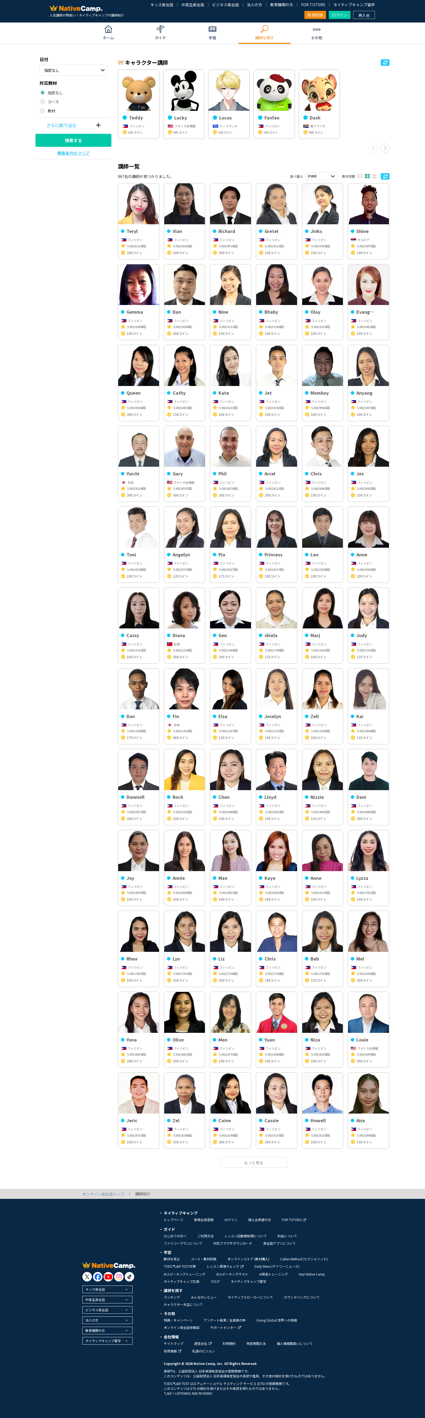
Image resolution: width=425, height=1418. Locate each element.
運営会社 (203, 1343)
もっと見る (253, 1162)
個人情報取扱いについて (295, 1343)
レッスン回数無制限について (245, 1236)
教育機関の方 (281, 4)
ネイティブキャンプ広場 (181, 1281)
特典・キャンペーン (178, 1320)
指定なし (51, 70)
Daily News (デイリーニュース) (277, 1266)
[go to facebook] (97, 1276)
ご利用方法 (205, 1236)
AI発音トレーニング (273, 1274)
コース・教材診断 (204, 1259)
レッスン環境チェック (225, 1266)
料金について (287, 1236)
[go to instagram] (119, 1276)
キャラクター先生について (183, 1304)
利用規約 (229, 1343)
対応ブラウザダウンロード (232, 1243)
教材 (51, 111)
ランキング (172, 1297)
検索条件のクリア (73, 153)
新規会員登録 (204, 1219)
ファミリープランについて (183, 1243)
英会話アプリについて (279, 1243)
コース (53, 101)
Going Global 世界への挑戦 (276, 1320)
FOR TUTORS (313, 4)
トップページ (173, 1219)
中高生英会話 (192, 4)
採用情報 (172, 1351)
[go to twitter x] (87, 1276)
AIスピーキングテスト (232, 1274)
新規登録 (315, 15)
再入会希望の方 (259, 1219)
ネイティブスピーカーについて (250, 1297)
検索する (73, 140)
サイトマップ (173, 1343)
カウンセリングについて (302, 1297)
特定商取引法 (256, 1343)
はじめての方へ (175, 1236)
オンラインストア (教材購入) (248, 1259)
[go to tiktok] (129, 1276)
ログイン (339, 15)
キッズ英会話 (161, 4)
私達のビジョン (203, 1351)
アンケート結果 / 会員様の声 (225, 1320)
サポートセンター (225, 1327)
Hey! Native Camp (312, 1274)
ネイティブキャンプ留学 (354, 4)
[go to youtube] (108, 1276)
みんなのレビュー (204, 1297)
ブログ (215, 1281)
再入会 (364, 15)
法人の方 (254, 4)
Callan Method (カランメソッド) (304, 1259)
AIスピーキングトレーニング (184, 1274)
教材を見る (172, 1259)
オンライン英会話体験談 (181, 1327)
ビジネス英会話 (225, 4)
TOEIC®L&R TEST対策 (180, 1266)
